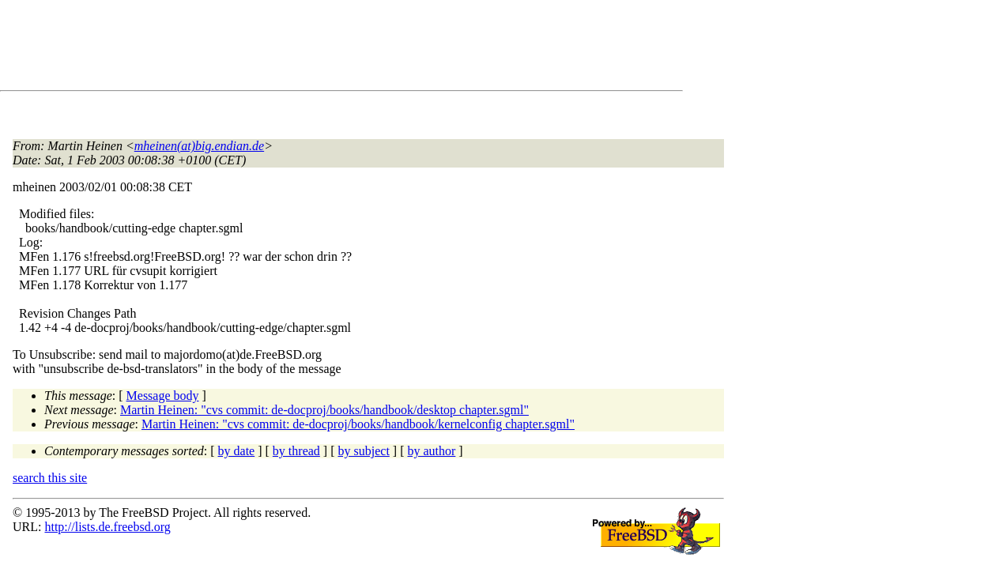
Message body (162, 395)
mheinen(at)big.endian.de (199, 146)
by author (431, 451)
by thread (296, 451)
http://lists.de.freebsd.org (107, 526)
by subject (364, 451)
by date (236, 451)
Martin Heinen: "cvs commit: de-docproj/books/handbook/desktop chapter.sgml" (324, 409)
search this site (50, 477)
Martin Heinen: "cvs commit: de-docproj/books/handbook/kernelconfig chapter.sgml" (358, 424)
